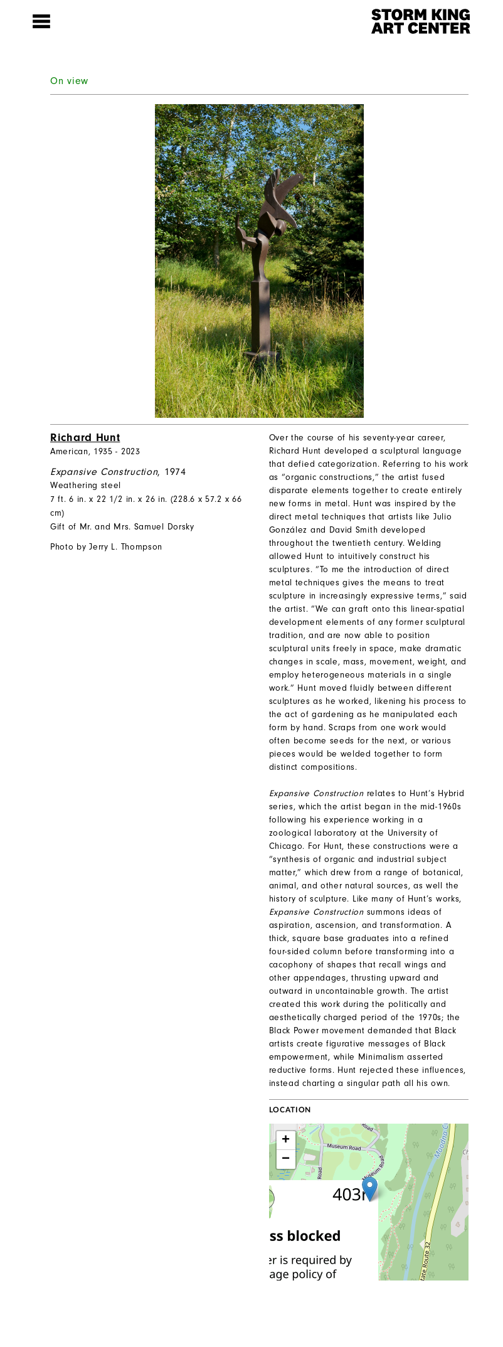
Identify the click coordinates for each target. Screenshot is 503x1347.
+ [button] (286, 1140)
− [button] (286, 1159)
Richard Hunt (85, 437)
